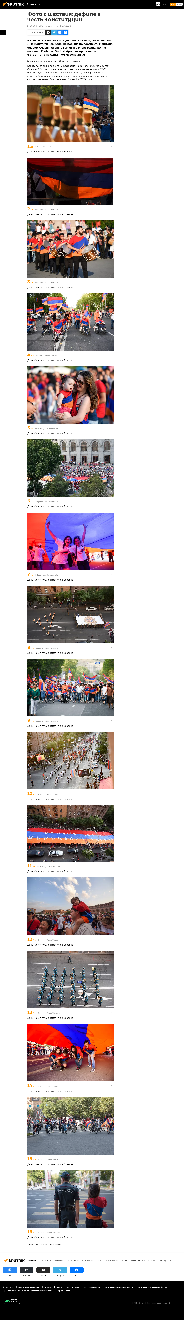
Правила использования (27, 1287)
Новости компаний (91, 1287)
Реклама (58, 1287)
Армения (58, 1260)
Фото (31, 1244)
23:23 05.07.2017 (35, 26)
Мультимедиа (41, 1244)
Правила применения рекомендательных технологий (28, 1290)
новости (46, 1260)
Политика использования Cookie (152, 1287)
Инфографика (137, 1260)
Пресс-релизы (72, 1287)
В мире (99, 1260)
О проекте (8, 1287)
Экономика (72, 1260)
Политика (87, 1260)
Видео (151, 1260)
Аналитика (112, 1260)
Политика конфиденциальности (118, 1287)
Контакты (46, 1287)
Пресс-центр (164, 1260)
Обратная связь (64, 1290)
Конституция (55, 1244)
